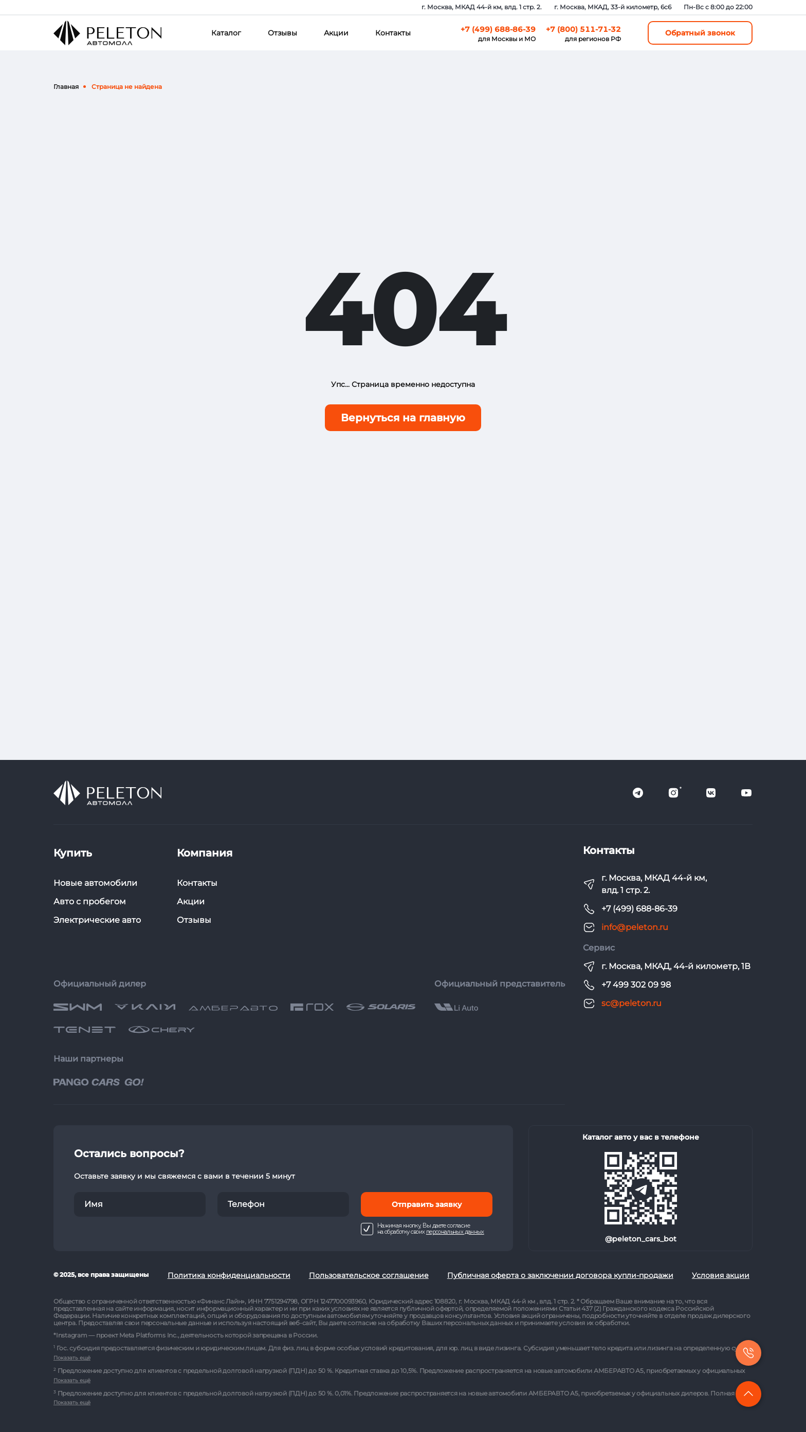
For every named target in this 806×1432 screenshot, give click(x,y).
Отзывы (282, 33)
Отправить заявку (427, 1204)
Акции (336, 33)
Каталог (226, 33)
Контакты (393, 33)
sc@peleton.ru (631, 1003)
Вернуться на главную (403, 418)
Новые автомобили (95, 883)
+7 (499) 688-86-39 (498, 29)
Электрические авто (97, 920)
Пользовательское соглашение (369, 1275)
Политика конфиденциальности (229, 1275)
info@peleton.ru (634, 927)
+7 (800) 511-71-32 (583, 29)
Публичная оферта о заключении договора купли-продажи (560, 1275)
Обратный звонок (700, 33)
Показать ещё (71, 1357)
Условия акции (720, 1275)
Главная (66, 86)
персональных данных (455, 1232)
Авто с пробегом (89, 901)
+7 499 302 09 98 (636, 985)
